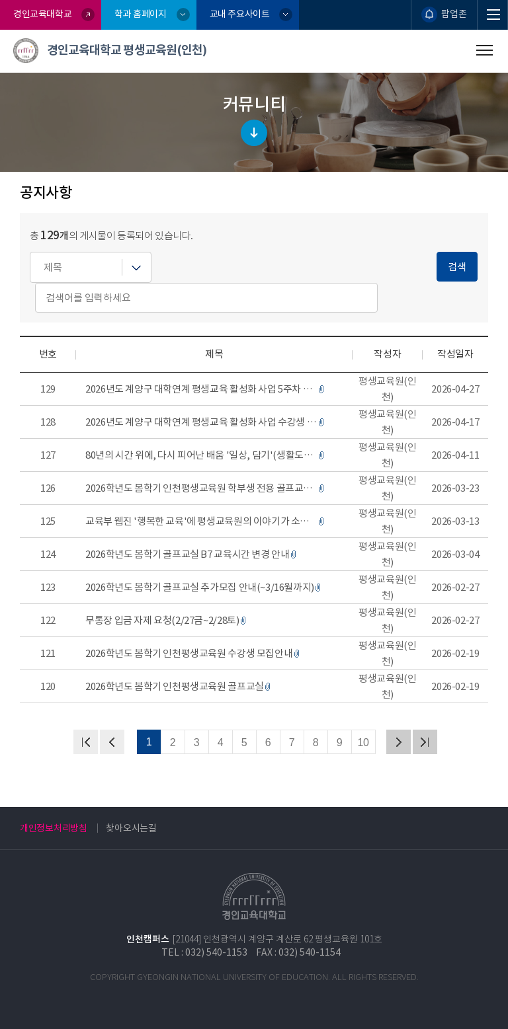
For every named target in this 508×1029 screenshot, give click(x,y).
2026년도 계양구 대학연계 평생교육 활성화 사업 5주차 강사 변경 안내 (201, 389)
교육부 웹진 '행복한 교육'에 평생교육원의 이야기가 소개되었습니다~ (201, 521)
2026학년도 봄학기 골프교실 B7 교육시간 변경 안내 (187, 554)
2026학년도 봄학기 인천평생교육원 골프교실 (174, 686)
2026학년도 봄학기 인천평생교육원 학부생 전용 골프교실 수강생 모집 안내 (201, 488)
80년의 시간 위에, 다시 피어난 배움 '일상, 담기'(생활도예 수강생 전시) (201, 455)
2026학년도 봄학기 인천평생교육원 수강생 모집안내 (188, 653)
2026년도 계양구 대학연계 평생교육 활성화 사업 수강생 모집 (201, 422)
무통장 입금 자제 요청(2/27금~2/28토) (162, 620)
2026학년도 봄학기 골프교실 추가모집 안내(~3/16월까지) (199, 587)
